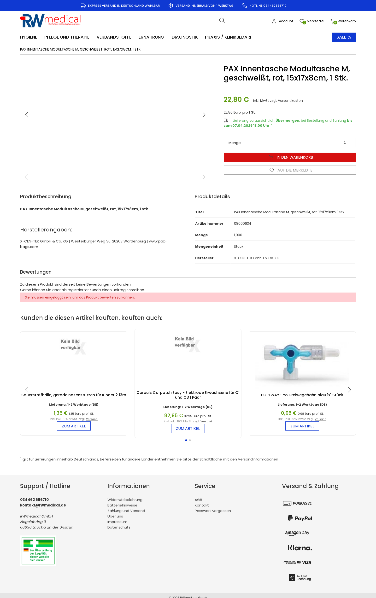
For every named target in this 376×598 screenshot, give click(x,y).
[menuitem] (31, 37)
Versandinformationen (258, 459)
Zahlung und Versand (126, 510)
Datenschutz (118, 527)
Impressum (117, 521)
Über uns (115, 516)
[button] (204, 114)
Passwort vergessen (213, 510)
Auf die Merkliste (289, 170)
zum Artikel (74, 426)
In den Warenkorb (290, 157)
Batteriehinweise (122, 505)
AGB (198, 499)
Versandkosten (290, 100)
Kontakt (202, 505)
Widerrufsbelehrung (124, 499)
